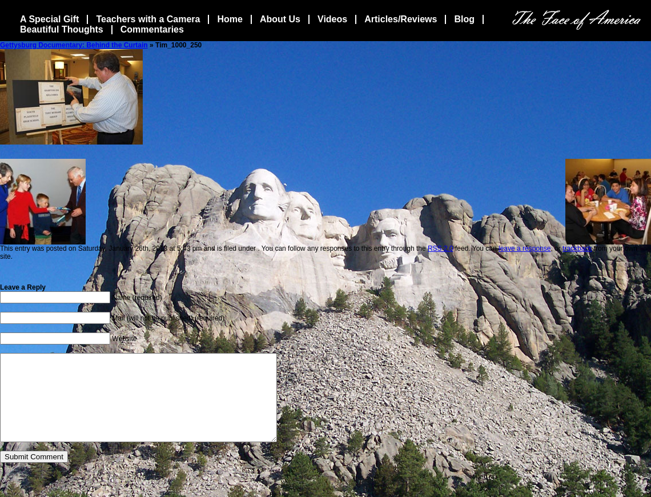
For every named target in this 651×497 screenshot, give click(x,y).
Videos (332, 19)
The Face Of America (576, 20)
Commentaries (152, 29)
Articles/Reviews (400, 19)
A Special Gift (49, 19)
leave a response (524, 248)
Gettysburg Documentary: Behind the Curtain (74, 45)
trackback (577, 248)
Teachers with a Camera (148, 19)
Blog (464, 19)
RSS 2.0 (440, 248)
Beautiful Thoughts (61, 29)
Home (229, 19)
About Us (280, 19)
